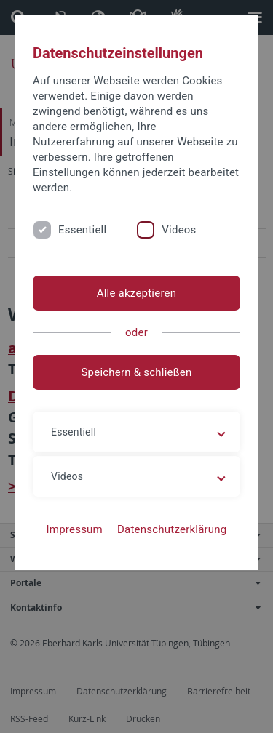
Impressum (74, 529)
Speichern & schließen (136, 372)
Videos (179, 229)
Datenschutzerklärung (172, 529)
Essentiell (82, 229)
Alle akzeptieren (137, 293)
